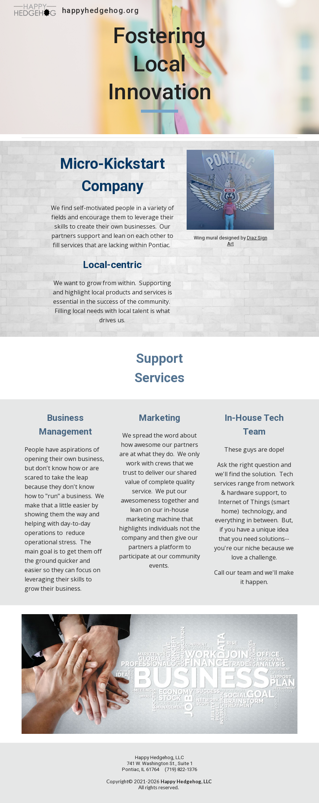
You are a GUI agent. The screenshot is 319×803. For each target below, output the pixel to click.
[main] (159, 67)
